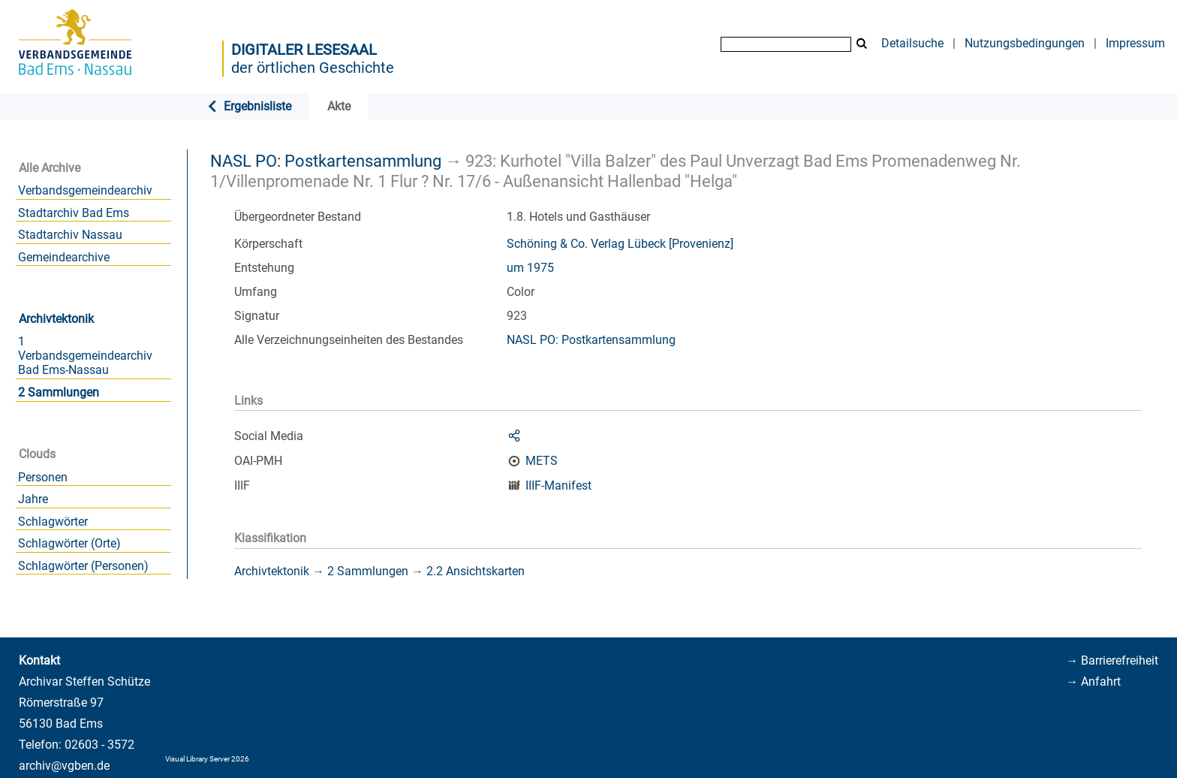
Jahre (33, 499)
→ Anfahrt (1093, 681)
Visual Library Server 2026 (207, 759)
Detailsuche (912, 43)
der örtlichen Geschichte (312, 68)
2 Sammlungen (58, 392)
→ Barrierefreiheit (1112, 660)
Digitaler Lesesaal (304, 50)
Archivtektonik (56, 319)
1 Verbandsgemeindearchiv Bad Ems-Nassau (85, 355)
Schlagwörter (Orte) (69, 543)
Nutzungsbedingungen (1025, 43)
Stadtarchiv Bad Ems (73, 213)
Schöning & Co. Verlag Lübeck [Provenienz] (620, 244)
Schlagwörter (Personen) (83, 566)
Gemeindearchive (64, 257)
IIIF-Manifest (558, 485)
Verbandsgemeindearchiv (85, 190)
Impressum (1135, 43)
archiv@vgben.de (64, 765)
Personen (43, 477)
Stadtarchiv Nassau (70, 235)
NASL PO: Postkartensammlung (325, 160)
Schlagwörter (53, 521)
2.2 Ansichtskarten (475, 571)
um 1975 (530, 268)
